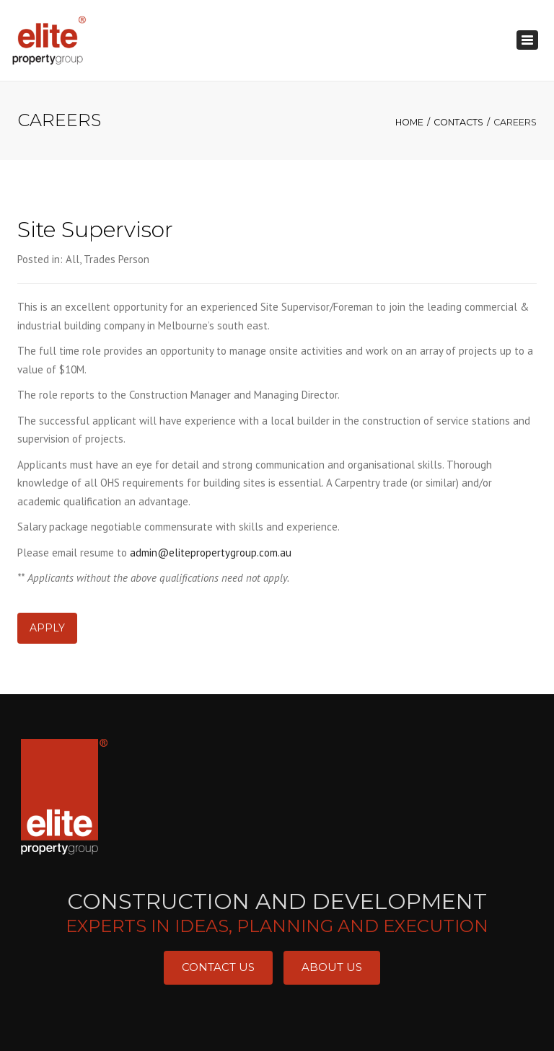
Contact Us (218, 967)
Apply (47, 627)
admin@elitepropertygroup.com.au (210, 552)
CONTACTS (458, 122)
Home (409, 122)
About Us (332, 967)
